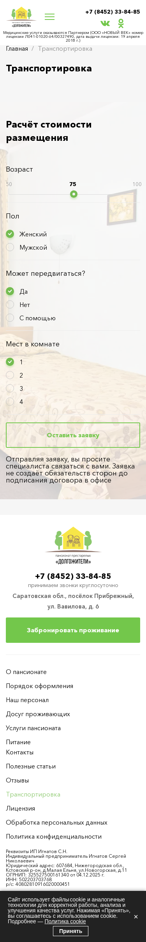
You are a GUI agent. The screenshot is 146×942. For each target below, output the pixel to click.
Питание (18, 742)
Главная (17, 48)
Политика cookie (65, 921)
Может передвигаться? (45, 273)
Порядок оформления (39, 686)
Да (23, 291)
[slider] (73, 194)
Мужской (33, 247)
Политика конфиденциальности (54, 836)
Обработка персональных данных (56, 822)
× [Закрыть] (136, 917)
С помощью (37, 318)
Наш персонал (27, 700)
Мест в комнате (33, 344)
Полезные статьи (31, 766)
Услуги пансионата (33, 728)
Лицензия (20, 808)
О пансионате (26, 672)
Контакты (19, 752)
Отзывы (17, 780)
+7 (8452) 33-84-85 (112, 11)
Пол (12, 216)
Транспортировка (33, 794)
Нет (24, 305)
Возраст (19, 169)
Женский (33, 234)
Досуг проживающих (38, 714)
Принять (70, 931)
